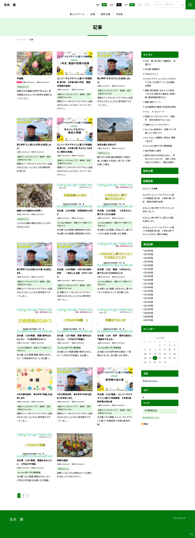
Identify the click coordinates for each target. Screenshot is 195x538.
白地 (111, 5)
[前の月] (143, 337)
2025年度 (148, 254)
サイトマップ (179, 518)
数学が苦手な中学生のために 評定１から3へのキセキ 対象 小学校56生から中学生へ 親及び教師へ (160, 159)
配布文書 (105, 14)
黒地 (119, 5)
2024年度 (148, 257)
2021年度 (148, 268)
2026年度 (148, 250)
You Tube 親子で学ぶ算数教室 (158, 145)
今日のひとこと (151, 74)
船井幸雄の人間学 (153, 150)
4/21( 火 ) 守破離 (150, 188)
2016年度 (148, 287)
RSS (146, 423)
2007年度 (148, 320)
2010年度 (148, 309)
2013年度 (148, 298)
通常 (104, 5)
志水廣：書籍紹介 (152, 69)
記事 (92, 14)
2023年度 (148, 261)
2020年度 (148, 272)
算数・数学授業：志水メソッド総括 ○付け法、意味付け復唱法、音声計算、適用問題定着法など (160, 94)
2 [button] (23, 495)
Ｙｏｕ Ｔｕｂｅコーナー (155, 111)
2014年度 (148, 294)
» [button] (27, 495)
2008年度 (148, 316)
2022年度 (148, 265)
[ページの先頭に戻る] (191, 534)
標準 (132, 5)
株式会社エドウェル (151, 417)
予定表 (119, 14)
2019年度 (148, 276)
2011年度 (148, 305)
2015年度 (148, 290)
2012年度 (148, 302)
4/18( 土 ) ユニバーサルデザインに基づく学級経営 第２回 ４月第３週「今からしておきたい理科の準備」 (158, 231)
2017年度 (148, 283)
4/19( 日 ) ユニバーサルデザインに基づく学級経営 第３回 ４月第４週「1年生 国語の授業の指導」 (159, 198)
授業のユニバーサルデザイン (157, 124)
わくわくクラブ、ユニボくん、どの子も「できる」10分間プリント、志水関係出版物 (160, 82)
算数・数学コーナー (153, 102)
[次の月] (175, 337)
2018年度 (148, 279)
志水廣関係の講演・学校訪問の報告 (160, 106)
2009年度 (148, 312)
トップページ (78, 14)
